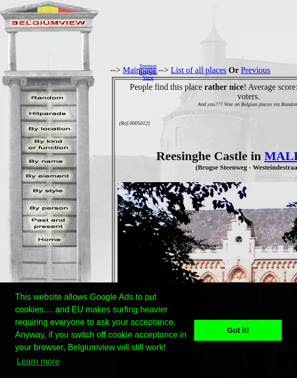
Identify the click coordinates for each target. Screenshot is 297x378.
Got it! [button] (238, 330)
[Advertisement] (229, 71)
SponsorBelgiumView (148, 71)
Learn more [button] (38, 361)
